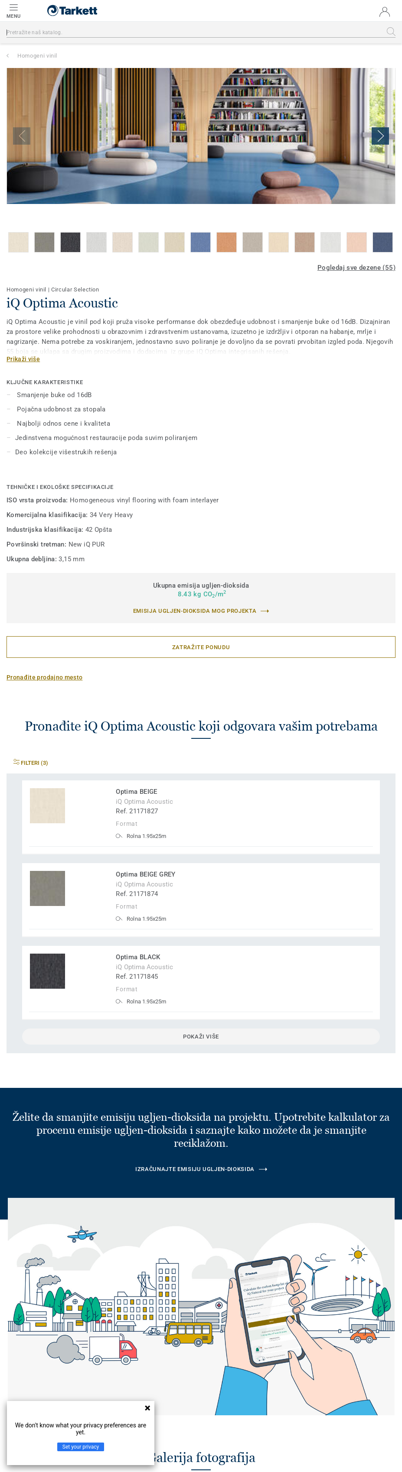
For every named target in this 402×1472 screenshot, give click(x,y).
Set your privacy (80, 1447)
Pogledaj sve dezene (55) (356, 268)
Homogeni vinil (37, 55)
